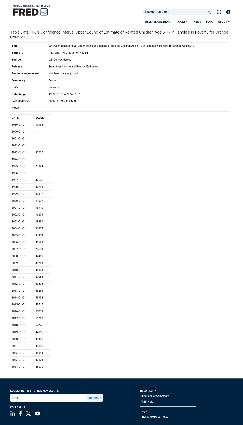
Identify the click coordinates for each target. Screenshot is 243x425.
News (197, 21)
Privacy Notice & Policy (154, 417)
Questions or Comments (154, 396)
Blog (209, 21)
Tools (182, 21)
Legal (143, 411)
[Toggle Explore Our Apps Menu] (219, 12)
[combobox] (174, 12)
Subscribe (94, 398)
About (224, 21)
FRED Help (146, 401)
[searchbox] (175, 12)
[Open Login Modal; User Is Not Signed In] (228, 12)
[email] (48, 398)
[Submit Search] (209, 12)
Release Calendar (158, 21)
